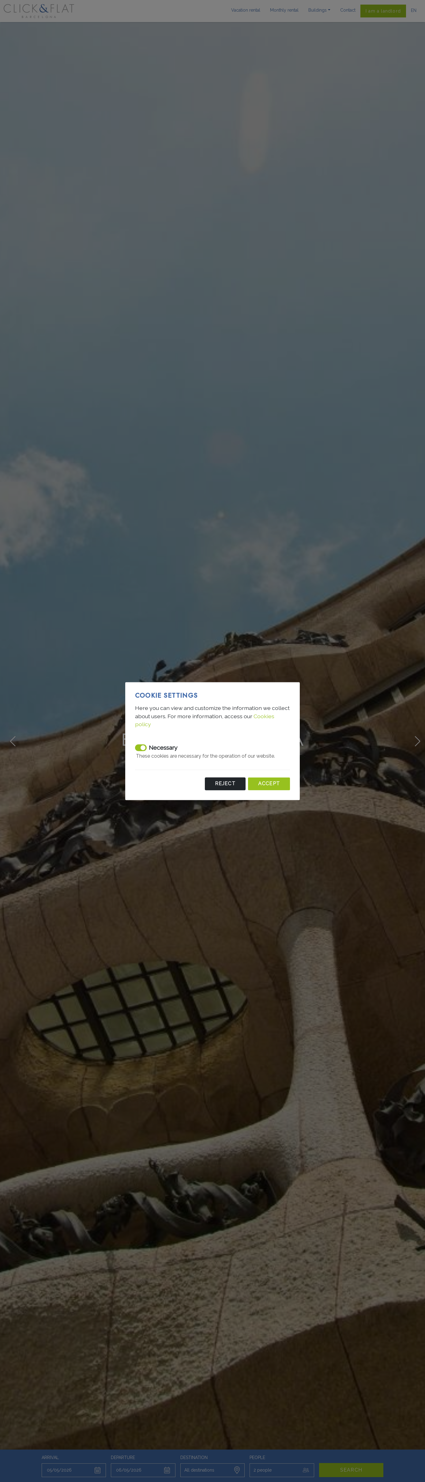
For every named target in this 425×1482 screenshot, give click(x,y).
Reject (225, 783)
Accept (269, 783)
